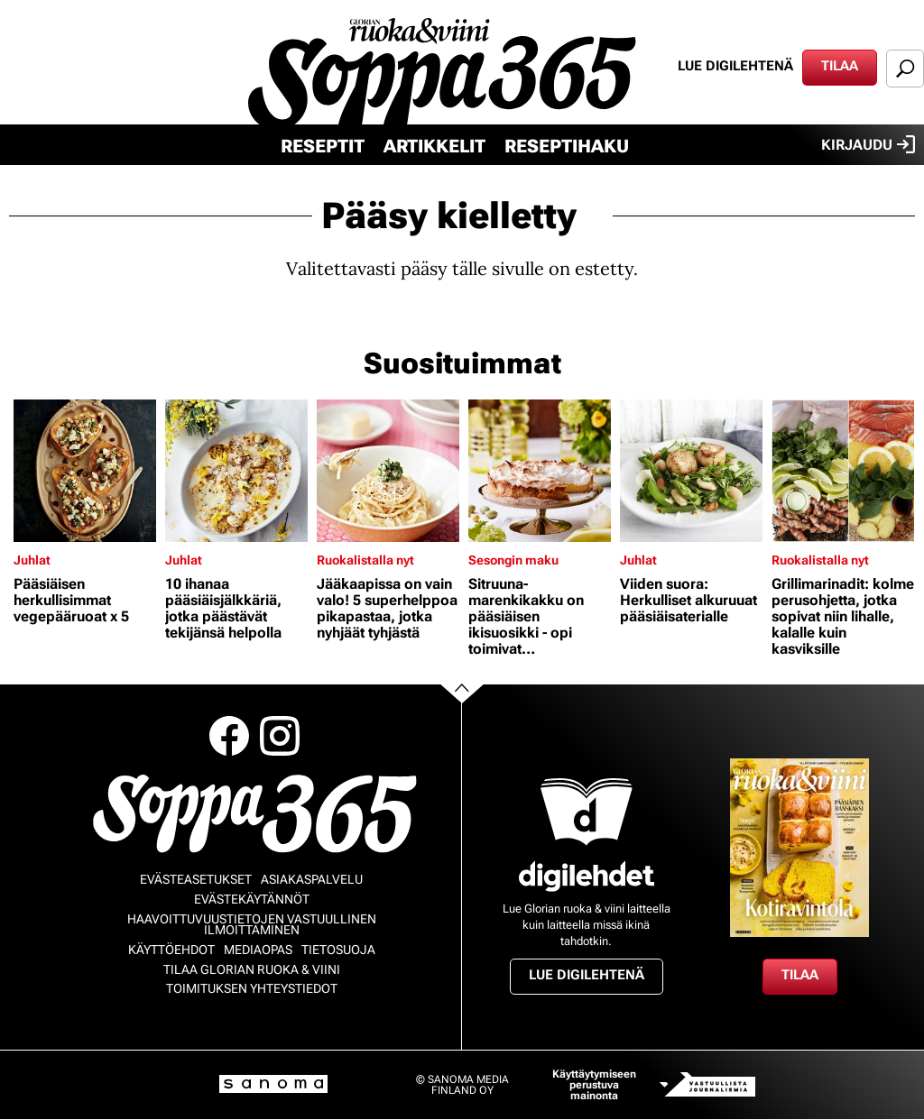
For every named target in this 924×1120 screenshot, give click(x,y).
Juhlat (32, 560)
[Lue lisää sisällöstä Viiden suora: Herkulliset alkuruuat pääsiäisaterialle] (691, 470)
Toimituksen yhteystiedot (251, 988)
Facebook (229, 736)
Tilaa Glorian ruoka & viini (251, 969)
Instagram (280, 736)
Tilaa (839, 66)
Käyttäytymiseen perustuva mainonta (594, 1085)
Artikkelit (434, 146)
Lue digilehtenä (735, 66)
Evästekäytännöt (252, 899)
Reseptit (323, 146)
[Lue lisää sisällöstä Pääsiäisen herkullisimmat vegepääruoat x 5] (85, 470)
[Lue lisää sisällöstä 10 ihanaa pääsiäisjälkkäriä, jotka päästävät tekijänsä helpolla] (236, 470)
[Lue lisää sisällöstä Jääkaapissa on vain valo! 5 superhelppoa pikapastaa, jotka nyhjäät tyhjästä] (388, 470)
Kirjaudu (868, 144)
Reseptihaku (566, 146)
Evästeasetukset (196, 879)
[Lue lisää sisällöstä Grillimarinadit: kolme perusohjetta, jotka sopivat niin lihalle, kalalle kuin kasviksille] (843, 470)
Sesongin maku (513, 560)
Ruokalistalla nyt (365, 560)
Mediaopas (258, 949)
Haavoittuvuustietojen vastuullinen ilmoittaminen (251, 924)
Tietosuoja (338, 949)
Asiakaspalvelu (312, 879)
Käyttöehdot (171, 949)
